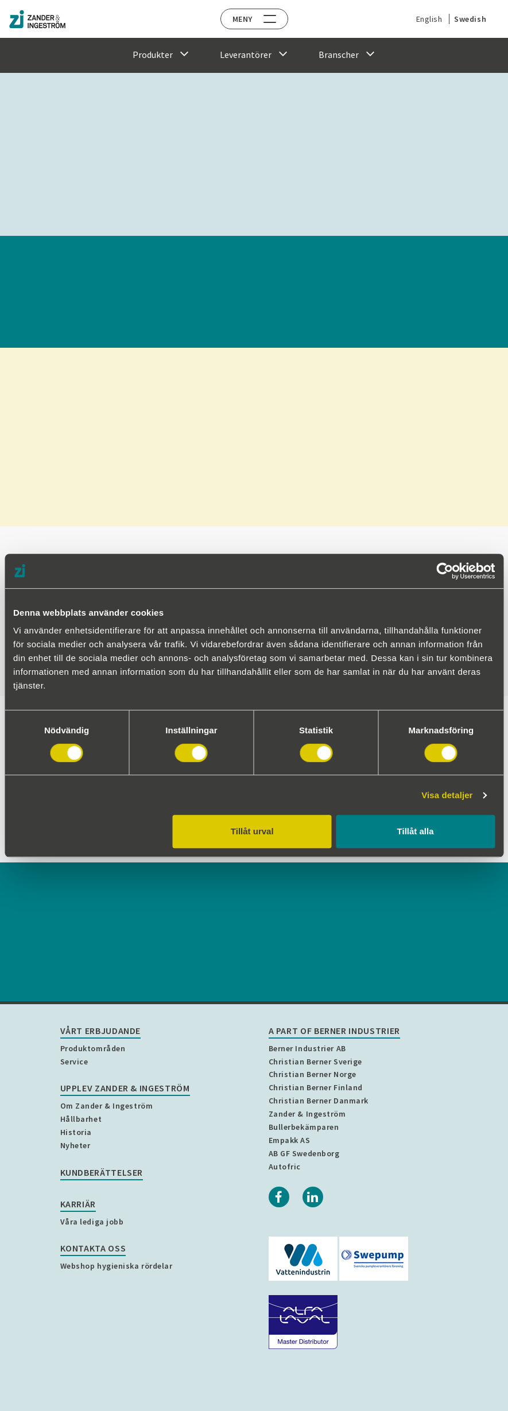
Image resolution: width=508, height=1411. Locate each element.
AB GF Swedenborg (304, 1153)
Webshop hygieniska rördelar (116, 1266)
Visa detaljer (446, 795)
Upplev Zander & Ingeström (125, 1088)
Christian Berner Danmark (319, 1100)
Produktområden (93, 1048)
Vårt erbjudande (100, 1030)
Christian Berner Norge (312, 1074)
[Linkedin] (313, 1197)
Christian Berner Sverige (315, 1061)
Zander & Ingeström (307, 1114)
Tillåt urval (252, 831)
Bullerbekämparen (304, 1127)
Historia (76, 1132)
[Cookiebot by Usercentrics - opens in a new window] (444, 571)
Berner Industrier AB (307, 1048)
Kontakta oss (93, 1248)
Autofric (285, 1166)
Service (74, 1061)
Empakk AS (290, 1140)
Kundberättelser (102, 1172)
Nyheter (75, 1145)
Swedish (467, 19)
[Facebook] (279, 1197)
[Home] (37, 19)
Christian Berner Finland (316, 1087)
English (426, 19)
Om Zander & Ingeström (106, 1106)
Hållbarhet (81, 1119)
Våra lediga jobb (92, 1221)
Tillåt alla (415, 831)
